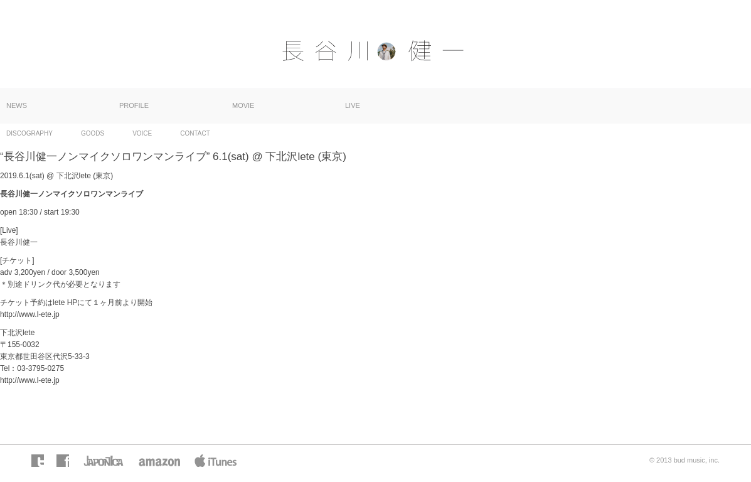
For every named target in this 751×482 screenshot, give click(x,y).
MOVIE (243, 105)
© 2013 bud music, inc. (684, 460)
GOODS (92, 133)
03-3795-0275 (40, 368)
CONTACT (195, 133)
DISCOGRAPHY (29, 133)
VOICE (142, 133)
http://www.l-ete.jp (30, 314)
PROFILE (134, 105)
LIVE (352, 105)
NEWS (16, 105)
